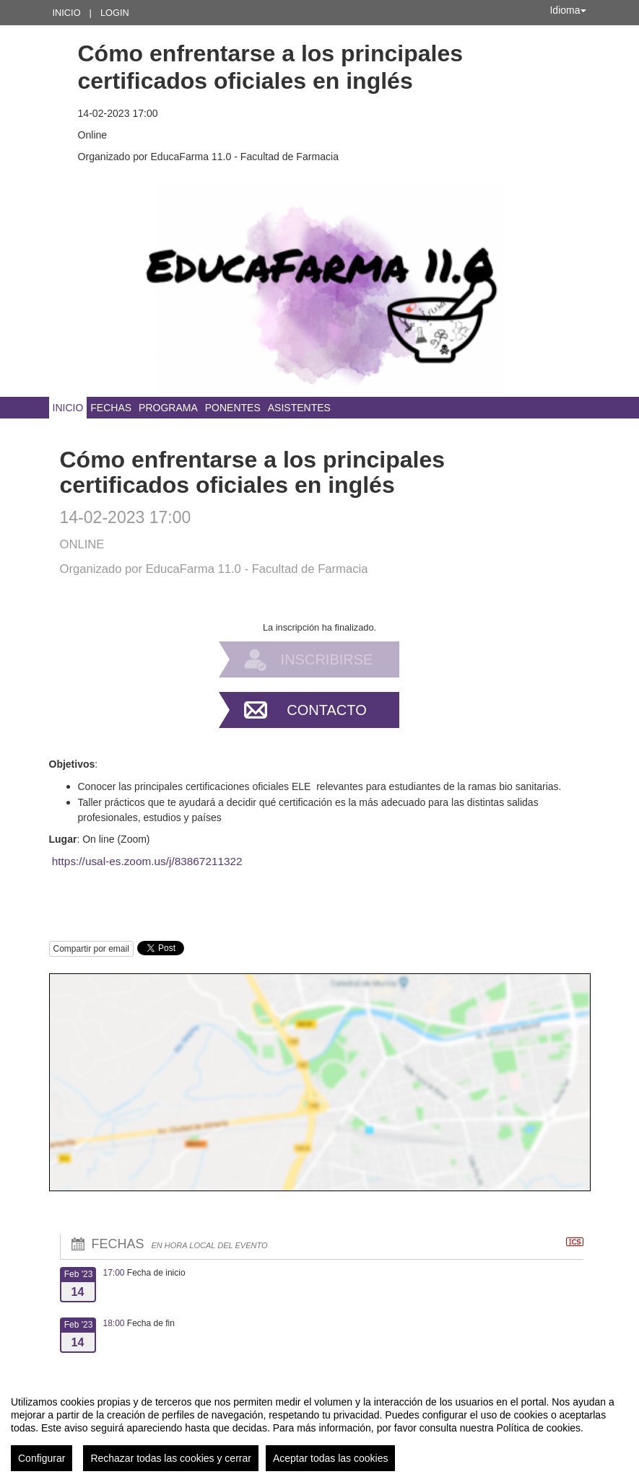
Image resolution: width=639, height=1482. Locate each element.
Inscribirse (327, 659)
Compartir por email (91, 949)
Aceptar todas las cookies (330, 1458)
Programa (168, 407)
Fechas (110, 407)
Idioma (567, 10)
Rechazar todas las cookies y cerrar (170, 1458)
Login (114, 12)
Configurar (41, 1458)
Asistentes (299, 407)
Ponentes (233, 407)
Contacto (326, 710)
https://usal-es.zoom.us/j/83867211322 (147, 861)
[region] (319, 1428)
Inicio (67, 12)
